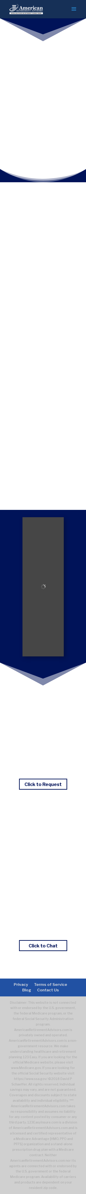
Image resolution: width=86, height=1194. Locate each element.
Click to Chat (43, 946)
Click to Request (43, 784)
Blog (26, 990)
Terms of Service (50, 984)
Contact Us (48, 990)
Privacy (21, 984)
